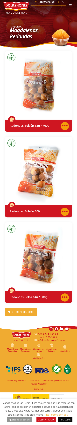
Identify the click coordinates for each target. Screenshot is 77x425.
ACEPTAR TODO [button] (46, 419)
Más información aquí (57, 414)
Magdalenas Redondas (12, 347)
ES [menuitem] (59, 2)
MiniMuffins (65, 348)
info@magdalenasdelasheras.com (51, 340)
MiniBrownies (38, 356)
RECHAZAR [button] (65, 419)
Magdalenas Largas (38, 348)
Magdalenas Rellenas (51, 347)
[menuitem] (59, 2)
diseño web (38, 389)
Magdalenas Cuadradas (25, 348)
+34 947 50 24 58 (46, 1)
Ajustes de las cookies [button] (19, 419)
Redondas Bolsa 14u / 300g (29, 297)
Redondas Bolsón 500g (26, 211)
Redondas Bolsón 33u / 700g (29, 126)
